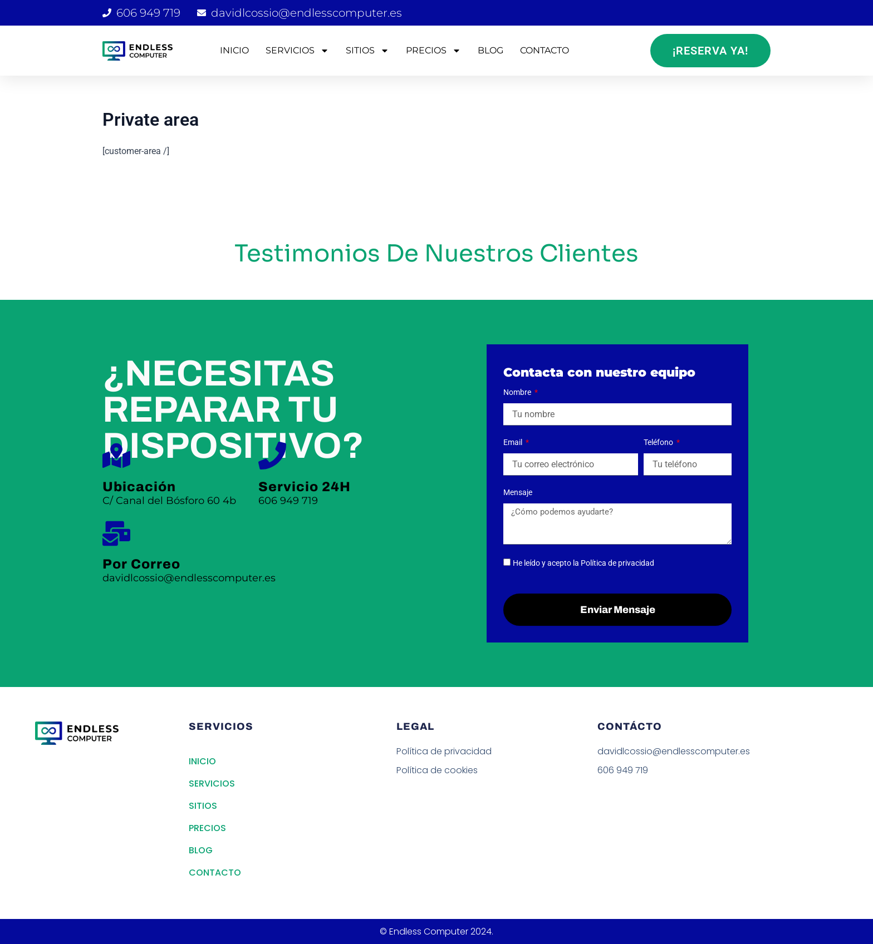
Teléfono (659, 442)
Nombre (518, 392)
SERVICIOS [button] (297, 51)
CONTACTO (544, 50)
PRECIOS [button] (433, 51)
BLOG (490, 50)
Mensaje (517, 492)
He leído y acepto (583, 563)
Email (513, 442)
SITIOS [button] (367, 51)
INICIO (234, 50)
